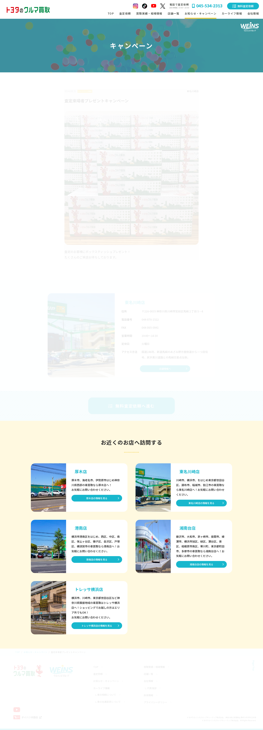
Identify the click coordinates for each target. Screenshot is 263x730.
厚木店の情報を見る (96, 498)
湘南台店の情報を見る (201, 564)
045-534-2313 (207, 5)
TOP (111, 13)
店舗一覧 (173, 13)
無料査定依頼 (243, 6)
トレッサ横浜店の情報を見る (97, 625)
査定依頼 (125, 13)
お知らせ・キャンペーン (200, 13)
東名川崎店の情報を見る (201, 503)
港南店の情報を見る (96, 559)
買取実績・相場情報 (149, 13)
